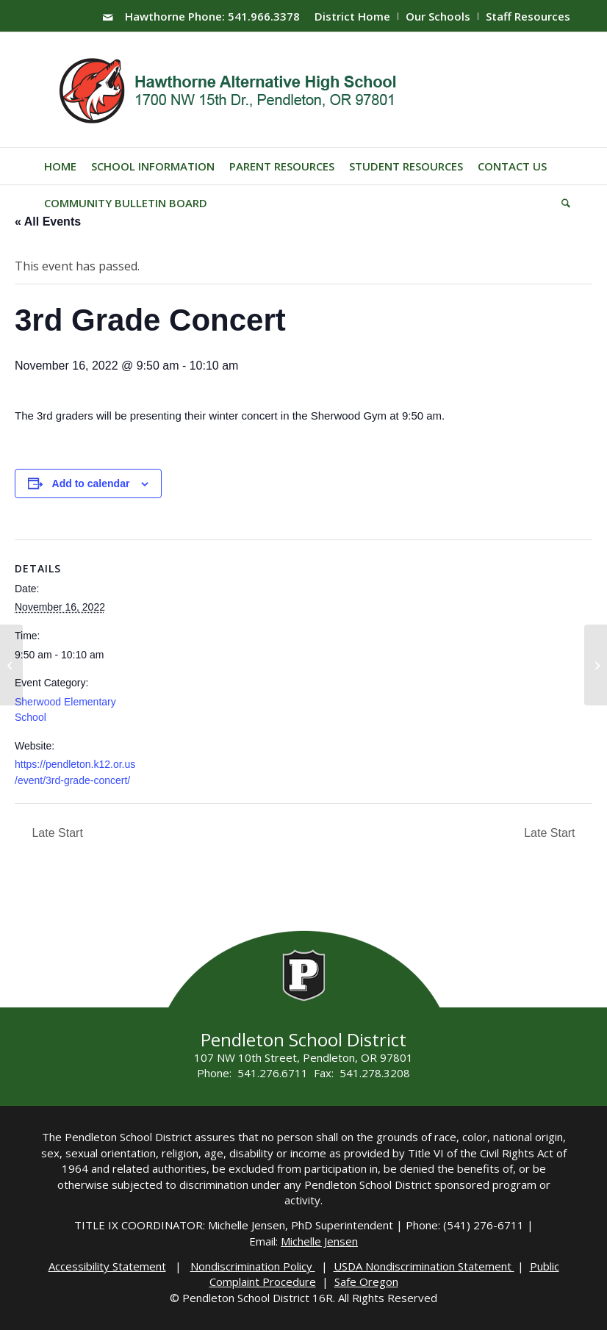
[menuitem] (352, 16)
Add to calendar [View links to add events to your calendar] (91, 483)
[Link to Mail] (108, 17)
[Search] (562, 202)
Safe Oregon (366, 1281)
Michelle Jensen (319, 1241)
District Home (352, 16)
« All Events (48, 221)
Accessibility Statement (107, 1266)
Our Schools (438, 16)
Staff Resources (528, 16)
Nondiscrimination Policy (252, 1266)
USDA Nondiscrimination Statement (424, 1266)
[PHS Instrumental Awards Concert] (11, 665)
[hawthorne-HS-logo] (230, 89)
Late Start (56, 833)
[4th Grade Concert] (595, 665)
